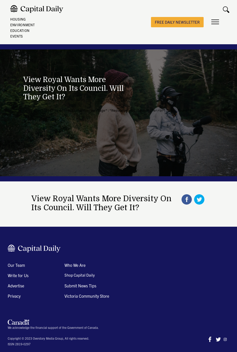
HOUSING (18, 19)
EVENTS (16, 36)
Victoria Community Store (86, 295)
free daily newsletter (177, 22)
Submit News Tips (80, 285)
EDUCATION (20, 30)
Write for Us (18, 275)
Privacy (14, 295)
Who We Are (75, 265)
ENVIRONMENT (22, 25)
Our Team (16, 265)
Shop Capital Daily (79, 274)
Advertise (16, 285)
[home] (38, 9)
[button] (215, 22)
